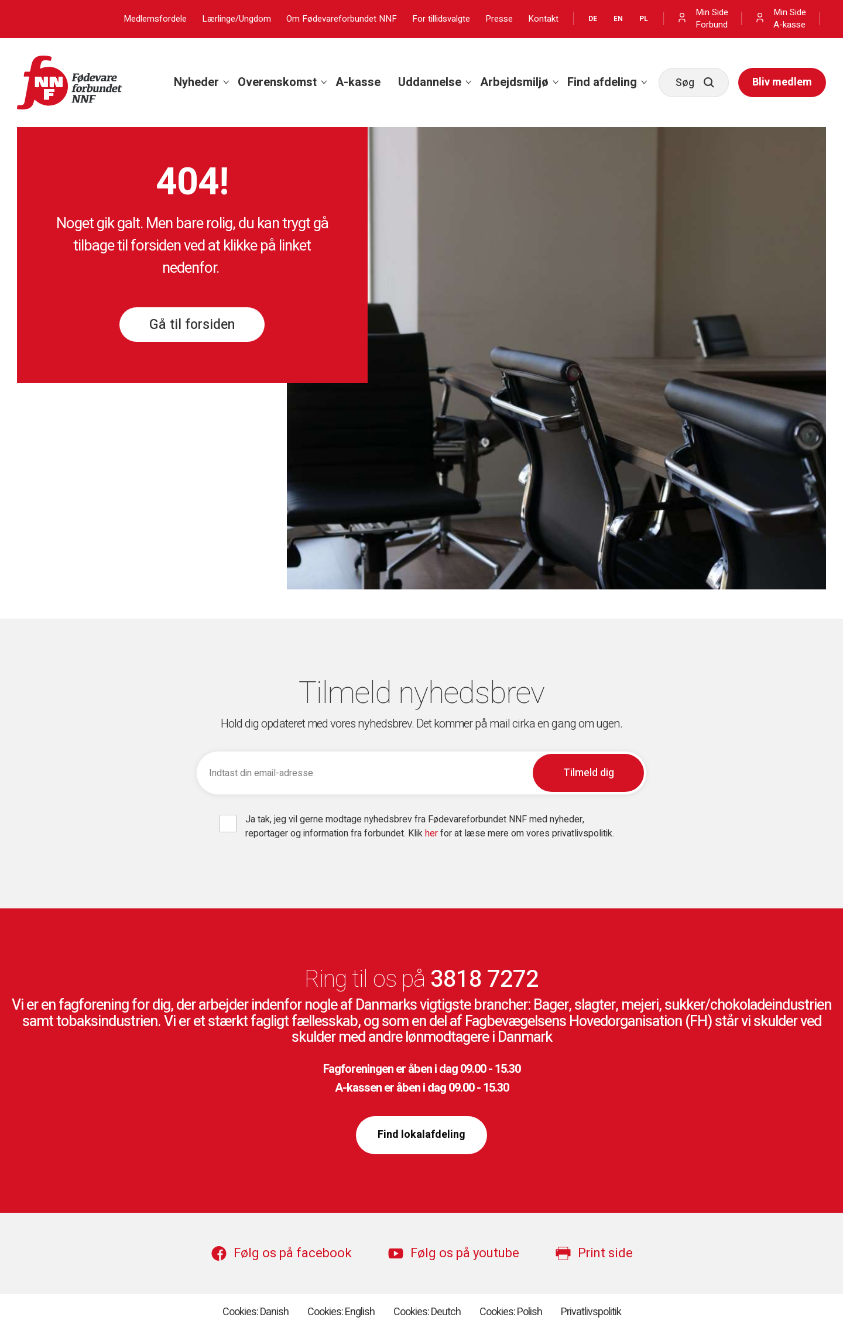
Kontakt (543, 19)
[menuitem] (197, 82)
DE (592, 18)
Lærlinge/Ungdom (236, 19)
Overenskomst (277, 82)
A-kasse (358, 82)
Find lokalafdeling (421, 1135)
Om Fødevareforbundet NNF (341, 19)
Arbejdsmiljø (514, 82)
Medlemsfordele (155, 19)
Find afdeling (602, 82)
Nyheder (196, 82)
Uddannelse (429, 82)
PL (643, 18)
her (432, 833)
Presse (499, 19)
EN (618, 18)
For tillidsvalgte (441, 19)
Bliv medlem (782, 82)
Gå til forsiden (192, 325)
